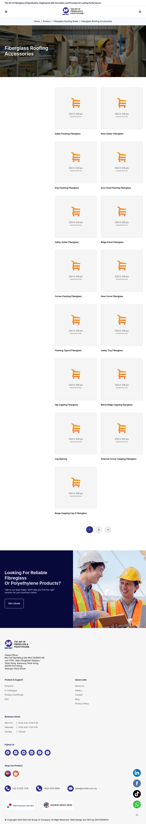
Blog (77, 699)
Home (37, 21)
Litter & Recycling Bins (18, 205)
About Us (79, 686)
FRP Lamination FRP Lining (20, 244)
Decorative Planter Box (18, 196)
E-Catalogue (11, 690)
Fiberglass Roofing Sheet (66, 21)
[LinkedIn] (32, 753)
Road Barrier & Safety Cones (21, 215)
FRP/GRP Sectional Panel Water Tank (19, 114)
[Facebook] (8, 753)
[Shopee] (16, 774)
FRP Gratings (13, 135)
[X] (47, 753)
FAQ (7, 699)
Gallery (78, 690)
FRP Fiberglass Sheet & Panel (21, 154)
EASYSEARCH (101, 819)
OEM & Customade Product (21, 234)
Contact (79, 694)
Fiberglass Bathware (17, 179)
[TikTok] (39, 753)
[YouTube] (24, 753)
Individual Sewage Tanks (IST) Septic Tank (22, 124)
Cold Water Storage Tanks (20, 103)
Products (9, 686)
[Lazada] (8, 774)
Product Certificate (14, 694)
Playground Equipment (18, 225)
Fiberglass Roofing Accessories (96, 21)
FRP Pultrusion (14, 145)
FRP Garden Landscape (19, 188)
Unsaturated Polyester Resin (21, 254)
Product (47, 21)
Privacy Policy (82, 703)
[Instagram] (16, 753)
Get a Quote (14, 603)
